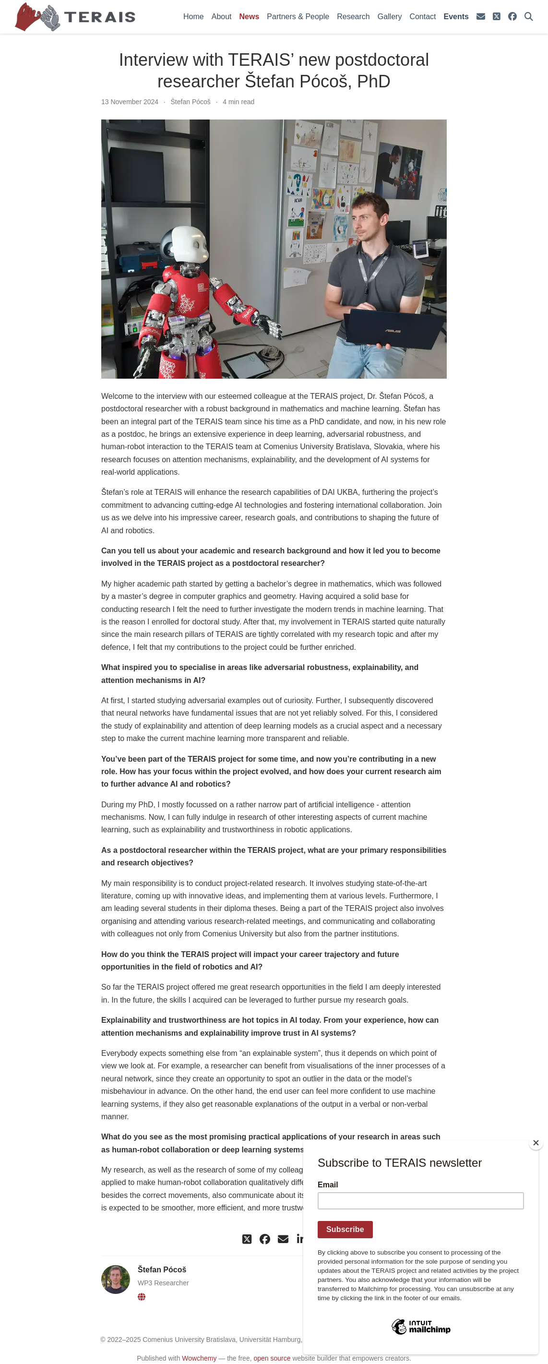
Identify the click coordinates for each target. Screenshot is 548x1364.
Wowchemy (199, 1358)
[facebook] (512, 17)
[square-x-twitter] (496, 17)
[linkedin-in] (301, 1239)
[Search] (528, 17)
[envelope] (481, 17)
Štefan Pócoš (191, 102)
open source (271, 1358)
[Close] (536, 1143)
